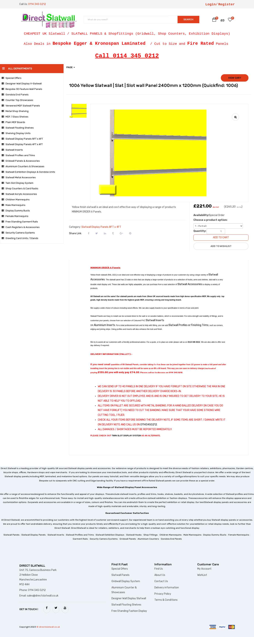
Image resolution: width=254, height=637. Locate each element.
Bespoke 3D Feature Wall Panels (22, 89)
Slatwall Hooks (134, 535)
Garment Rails (80, 539)
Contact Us (161, 581)
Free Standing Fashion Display (129, 611)
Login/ (211, 4)
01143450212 (148, 424)
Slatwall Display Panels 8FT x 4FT (22, 138)
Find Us (158, 568)
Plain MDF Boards (13, 122)
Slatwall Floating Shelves (18, 127)
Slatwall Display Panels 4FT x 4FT (22, 144)
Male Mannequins (13, 205)
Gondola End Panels (15, 94)
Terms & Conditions (166, 599)
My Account (204, 568)
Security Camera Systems (18, 232)
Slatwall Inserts (12, 149)
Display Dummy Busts (16, 210)
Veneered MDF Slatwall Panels (21, 105)
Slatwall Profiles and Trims (18, 155)
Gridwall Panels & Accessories (21, 160)
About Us (159, 575)
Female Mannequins (15, 216)
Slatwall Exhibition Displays (110, 535)
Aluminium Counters (148, 539)
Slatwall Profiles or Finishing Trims (189, 325)
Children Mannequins (16, 199)
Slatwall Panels (11, 535)
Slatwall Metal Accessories (19, 177)
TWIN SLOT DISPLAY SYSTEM (126, 435)
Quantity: (199, 231)
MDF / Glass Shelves (15, 116)
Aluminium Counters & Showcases (23, 166)
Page (70, 67)
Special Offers (11, 78)
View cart (234, 77)
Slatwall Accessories (190, 284)
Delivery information (166, 587)
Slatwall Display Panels (33, 535)
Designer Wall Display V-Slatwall (22, 83)
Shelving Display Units (16, 133)
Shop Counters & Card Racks (20, 188)
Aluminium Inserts (104, 325)
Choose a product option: (210, 220)
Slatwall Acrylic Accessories (19, 194)
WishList (202, 575)
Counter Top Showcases (17, 100)
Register (226, 4)
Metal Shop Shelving (15, 111)
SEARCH (188, 19)
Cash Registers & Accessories (21, 227)
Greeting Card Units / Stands (20, 238)
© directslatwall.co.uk (48, 627)
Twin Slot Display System (17, 183)
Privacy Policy (162, 593)
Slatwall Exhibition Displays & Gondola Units (28, 172)
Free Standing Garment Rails (20, 221)
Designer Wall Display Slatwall (128, 598)
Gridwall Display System (125, 581)
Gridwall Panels (128, 539)
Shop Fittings (150, 535)
